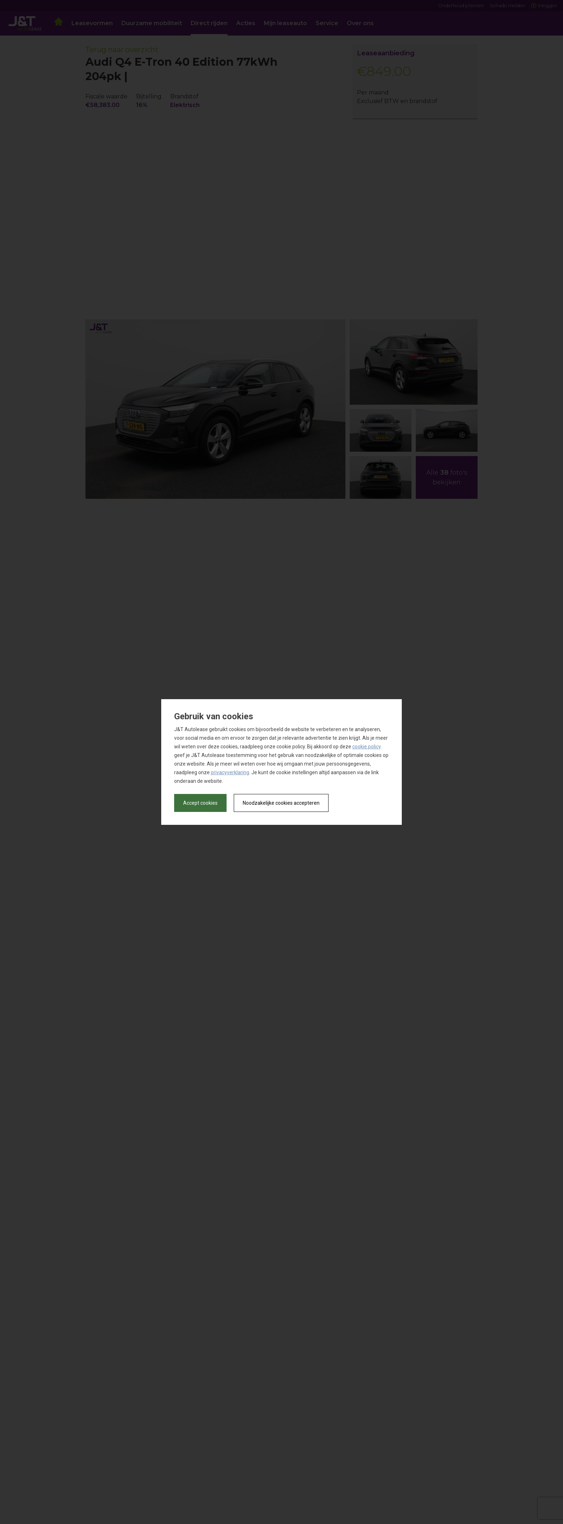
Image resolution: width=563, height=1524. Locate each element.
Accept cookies (200, 803)
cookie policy (366, 746)
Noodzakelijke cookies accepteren (281, 803)
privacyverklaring (230, 772)
